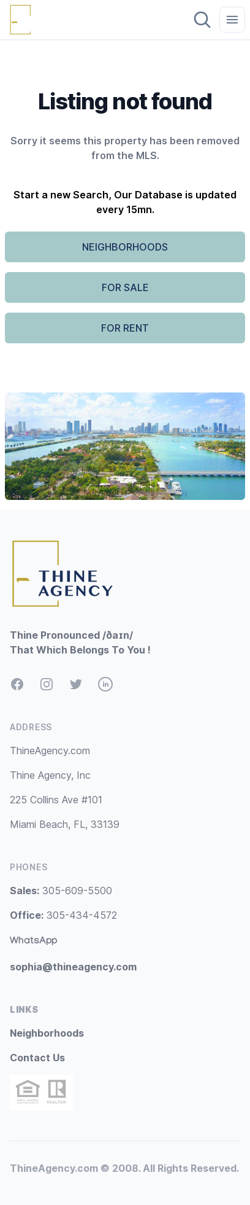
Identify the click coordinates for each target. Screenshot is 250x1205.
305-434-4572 (63, 915)
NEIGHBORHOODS (125, 247)
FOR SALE (125, 287)
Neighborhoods (47, 1033)
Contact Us (37, 1057)
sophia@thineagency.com (73, 967)
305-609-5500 (61, 890)
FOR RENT (125, 328)
